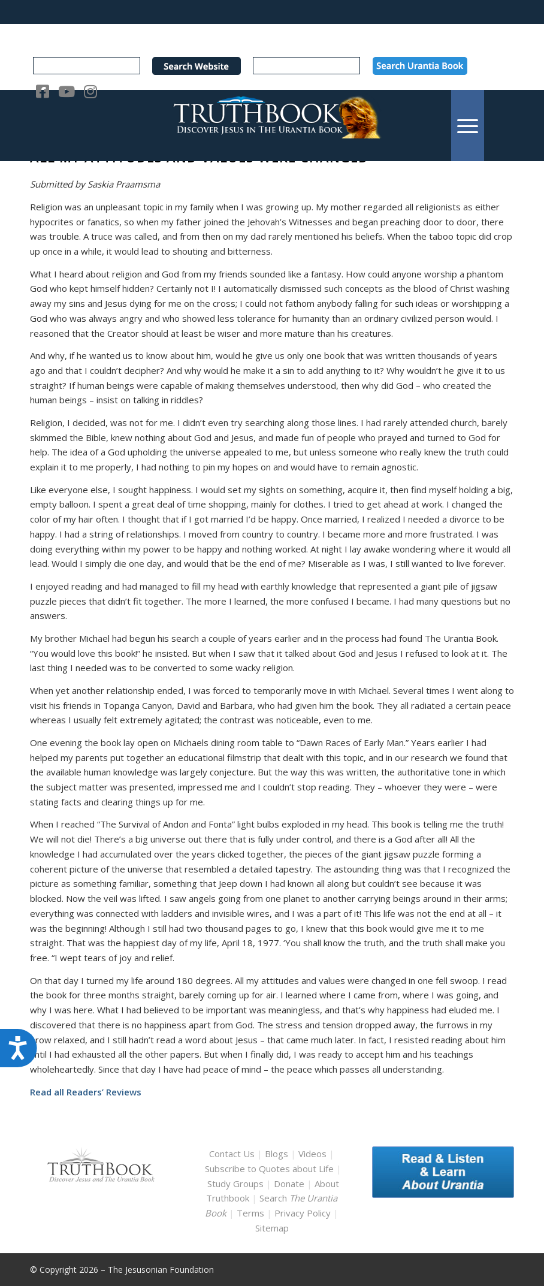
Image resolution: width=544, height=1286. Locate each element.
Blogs (276, 1154)
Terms (250, 1213)
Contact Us (232, 1154)
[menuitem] (467, 125)
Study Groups (236, 1184)
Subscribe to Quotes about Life (269, 1169)
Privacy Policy (302, 1213)
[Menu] (467, 125)
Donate (289, 1184)
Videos (312, 1154)
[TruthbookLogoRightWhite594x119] (272, 125)
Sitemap (272, 1228)
